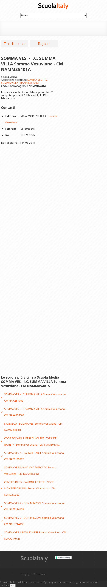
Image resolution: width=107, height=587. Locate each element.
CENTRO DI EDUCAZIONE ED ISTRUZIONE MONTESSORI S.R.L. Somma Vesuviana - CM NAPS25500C (30, 488)
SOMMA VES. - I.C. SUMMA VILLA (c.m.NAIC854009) (24, 81)
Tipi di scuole (14, 43)
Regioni (44, 43)
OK (12, 585)
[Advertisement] (57, 28)
